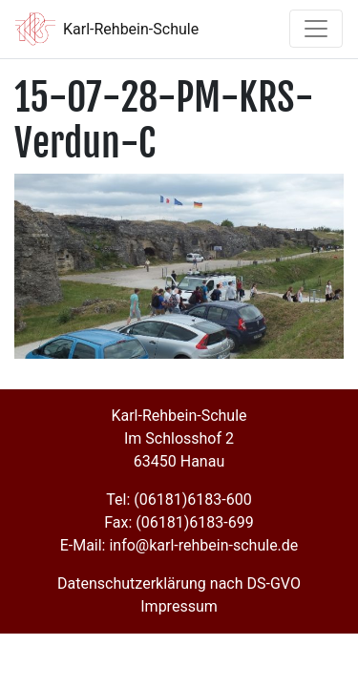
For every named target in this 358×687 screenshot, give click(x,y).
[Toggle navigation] (316, 29)
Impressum (179, 606)
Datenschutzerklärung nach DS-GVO (179, 583)
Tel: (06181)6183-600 (178, 499)
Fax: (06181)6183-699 (178, 522)
